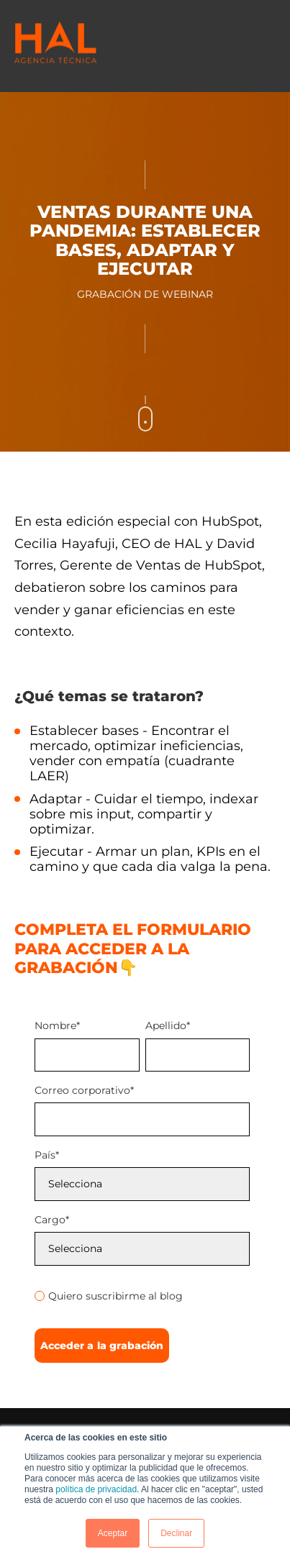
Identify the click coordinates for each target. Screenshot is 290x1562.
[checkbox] (142, 1293)
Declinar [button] (176, 1533)
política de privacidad (96, 1489)
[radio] (142, 1296)
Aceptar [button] (112, 1533)
